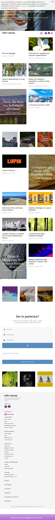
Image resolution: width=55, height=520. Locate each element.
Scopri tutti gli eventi (27, 361)
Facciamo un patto (11, 497)
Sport (5, 421)
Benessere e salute (9, 454)
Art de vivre (7, 446)
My (41, 33)
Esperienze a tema (8, 423)
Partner (7, 501)
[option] (27, 15)
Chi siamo (7, 484)
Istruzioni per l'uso (8, 456)
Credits (42, 506)
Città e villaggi (7, 433)
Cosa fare (8, 417)
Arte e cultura (7, 419)
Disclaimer (37, 506)
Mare (5, 435)
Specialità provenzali (9, 474)
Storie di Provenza (8, 468)
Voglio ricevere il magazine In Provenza (26, 518)
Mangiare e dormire (9, 448)
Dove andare (9, 431)
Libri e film (6, 466)
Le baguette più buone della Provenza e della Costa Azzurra (41, 173)
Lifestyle (7, 444)
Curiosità (6, 452)
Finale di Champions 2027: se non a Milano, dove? (13, 262)
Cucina (7, 472)
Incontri (6, 458)
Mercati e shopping (8, 450)
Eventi (6, 480)
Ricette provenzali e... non (10, 476)
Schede (7, 493)
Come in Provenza (11, 462)
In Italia (6, 464)
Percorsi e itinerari (8, 427)
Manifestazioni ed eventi (10, 425)
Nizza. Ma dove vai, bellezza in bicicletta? (13, 105)
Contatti (7, 488)
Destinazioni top (8, 437)
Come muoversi (8, 439)
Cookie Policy (24, 6)
